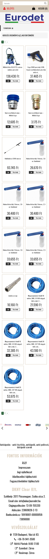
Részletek (15, 81)
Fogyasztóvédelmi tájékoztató (24, 471)
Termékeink (8, 28)
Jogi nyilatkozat (24, 462)
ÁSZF (24, 453)
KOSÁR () (42, 8)
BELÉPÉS (8, 8)
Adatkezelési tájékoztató (24, 466)
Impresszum (24, 457)
